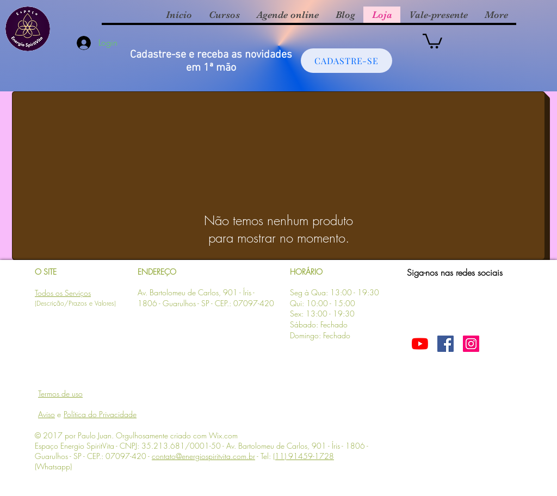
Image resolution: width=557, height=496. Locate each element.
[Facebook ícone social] (445, 344)
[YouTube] (420, 344)
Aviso (46, 414)
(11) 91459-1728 (303, 456)
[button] (432, 40)
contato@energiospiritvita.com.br (203, 456)
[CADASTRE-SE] (346, 60)
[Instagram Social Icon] (471, 344)
